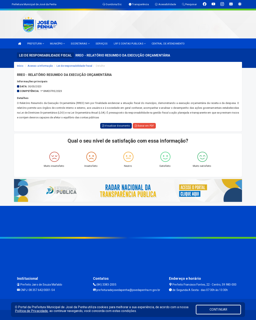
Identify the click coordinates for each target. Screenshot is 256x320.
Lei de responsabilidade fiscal (74, 65)
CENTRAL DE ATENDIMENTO (168, 43)
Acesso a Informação (40, 65)
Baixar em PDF (144, 125)
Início (20, 65)
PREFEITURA (35, 43)
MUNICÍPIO (57, 43)
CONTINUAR (218, 309)
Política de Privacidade (31, 311)
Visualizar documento (116, 125)
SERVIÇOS (102, 43)
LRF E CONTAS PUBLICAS (130, 43)
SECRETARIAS (80, 43)
